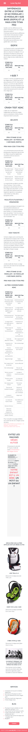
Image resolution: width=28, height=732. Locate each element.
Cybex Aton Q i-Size (14, 641)
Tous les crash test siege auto (13, 698)
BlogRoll (7, 718)
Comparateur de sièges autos (13, 450)
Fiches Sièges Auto (10, 700)
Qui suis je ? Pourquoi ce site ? (13, 694)
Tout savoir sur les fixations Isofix (14, 711)
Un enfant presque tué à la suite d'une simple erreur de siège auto (14, 663)
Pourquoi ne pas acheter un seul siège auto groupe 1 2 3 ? (14, 708)
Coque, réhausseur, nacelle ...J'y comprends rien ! (13, 713)
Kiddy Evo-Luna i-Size (14, 607)
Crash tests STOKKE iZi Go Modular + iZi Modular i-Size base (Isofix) (14, 424)
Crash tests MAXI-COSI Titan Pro (12, 426)
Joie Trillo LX (14, 573)
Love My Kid (16, 3)
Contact (14, 723)
